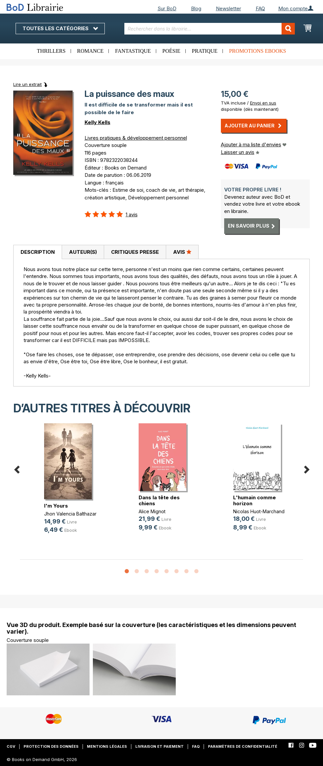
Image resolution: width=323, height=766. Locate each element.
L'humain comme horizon (254, 500)
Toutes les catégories (60, 28)
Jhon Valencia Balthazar (70, 514)
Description (38, 252)
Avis (182, 251)
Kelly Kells (97, 122)
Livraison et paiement (159, 746)
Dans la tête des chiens (159, 500)
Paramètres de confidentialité (242, 746)
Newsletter (228, 8)
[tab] (37, 252)
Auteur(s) (83, 252)
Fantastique (133, 51)
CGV (11, 746)
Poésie (171, 51)
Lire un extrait (27, 84)
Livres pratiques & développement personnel (136, 138)
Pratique (205, 51)
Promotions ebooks (257, 51)
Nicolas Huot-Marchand (259, 511)
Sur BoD (167, 8)
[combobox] (209, 29)
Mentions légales (107, 746)
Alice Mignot (152, 511)
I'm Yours (56, 506)
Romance (90, 51)
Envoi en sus (263, 102)
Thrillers (51, 51)
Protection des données (51, 746)
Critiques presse (135, 252)
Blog (196, 8)
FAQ (260, 8)
